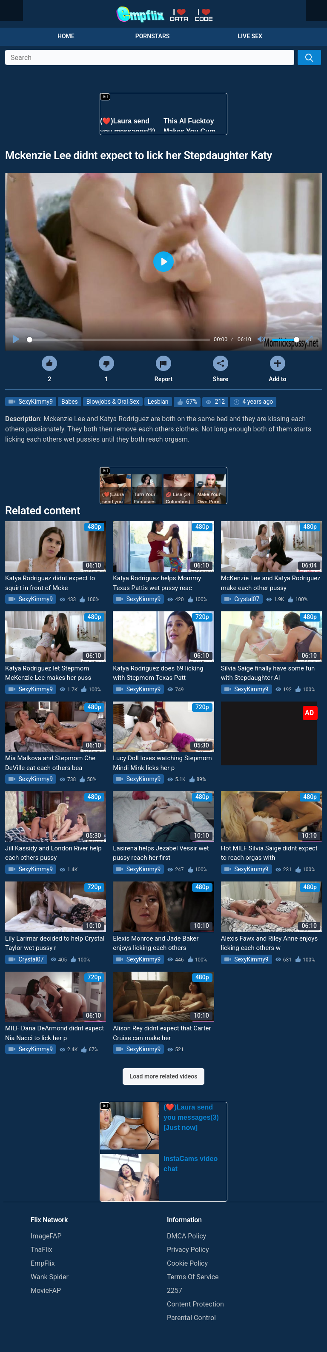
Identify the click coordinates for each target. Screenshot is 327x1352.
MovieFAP (46, 1290)
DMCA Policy (186, 1236)
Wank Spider (50, 1277)
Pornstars (152, 36)
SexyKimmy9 (35, 401)
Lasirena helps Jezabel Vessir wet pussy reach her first (161, 853)
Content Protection (195, 1304)
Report (163, 369)
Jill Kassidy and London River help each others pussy (53, 853)
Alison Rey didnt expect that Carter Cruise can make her (162, 1033)
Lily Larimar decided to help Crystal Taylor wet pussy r (54, 943)
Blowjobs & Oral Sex (112, 401)
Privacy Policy (188, 1250)
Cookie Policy (187, 1263)
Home (66, 36)
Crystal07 (246, 599)
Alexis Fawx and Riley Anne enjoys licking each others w (269, 943)
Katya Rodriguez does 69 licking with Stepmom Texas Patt (158, 673)
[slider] (118, 340)
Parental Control (191, 1318)
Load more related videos (164, 1076)
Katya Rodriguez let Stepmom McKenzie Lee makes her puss (48, 673)
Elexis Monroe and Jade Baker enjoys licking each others (155, 943)
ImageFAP (46, 1236)
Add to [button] (277, 369)
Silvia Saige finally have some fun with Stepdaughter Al (268, 673)
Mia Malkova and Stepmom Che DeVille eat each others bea (50, 763)
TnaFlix (41, 1250)
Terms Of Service (193, 1277)
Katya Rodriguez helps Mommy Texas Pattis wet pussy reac (157, 583)
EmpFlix (43, 1263)
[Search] (309, 57)
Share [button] (220, 369)
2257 (174, 1290)
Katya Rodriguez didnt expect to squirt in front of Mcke (50, 583)
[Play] (17, 339)
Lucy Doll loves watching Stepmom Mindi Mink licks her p (162, 763)
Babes (69, 401)
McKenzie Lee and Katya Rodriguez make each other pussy (271, 583)
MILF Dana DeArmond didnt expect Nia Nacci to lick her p (54, 1033)
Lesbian (158, 401)
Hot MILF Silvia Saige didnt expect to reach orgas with (269, 853)
